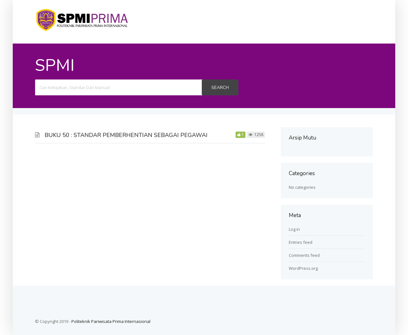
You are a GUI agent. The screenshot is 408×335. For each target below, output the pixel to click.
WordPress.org (303, 268)
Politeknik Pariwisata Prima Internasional (110, 321)
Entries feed (300, 242)
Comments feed (304, 255)
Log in (294, 229)
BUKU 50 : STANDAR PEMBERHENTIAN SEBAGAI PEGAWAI (126, 135)
